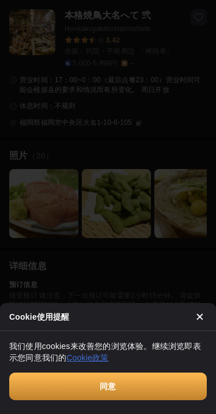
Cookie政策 (87, 357)
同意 (108, 386)
